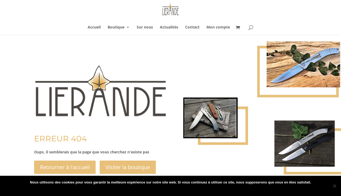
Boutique (116, 27)
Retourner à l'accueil (65, 167)
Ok (148, 189)
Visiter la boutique (127, 167)
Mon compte (218, 27)
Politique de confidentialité (175, 189)
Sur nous (145, 27)
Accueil (94, 27)
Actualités (169, 27)
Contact (192, 27)
